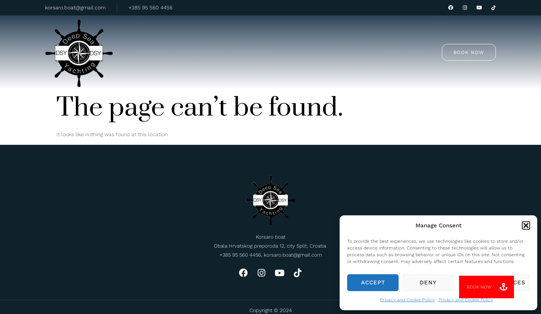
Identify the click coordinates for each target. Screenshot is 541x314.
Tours (218, 37)
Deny (428, 282)
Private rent (266, 38)
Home (182, 38)
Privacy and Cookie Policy (407, 299)
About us (314, 38)
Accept (373, 282)
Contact (356, 38)
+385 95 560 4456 (150, 8)
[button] (526, 225)
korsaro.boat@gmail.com (75, 8)
